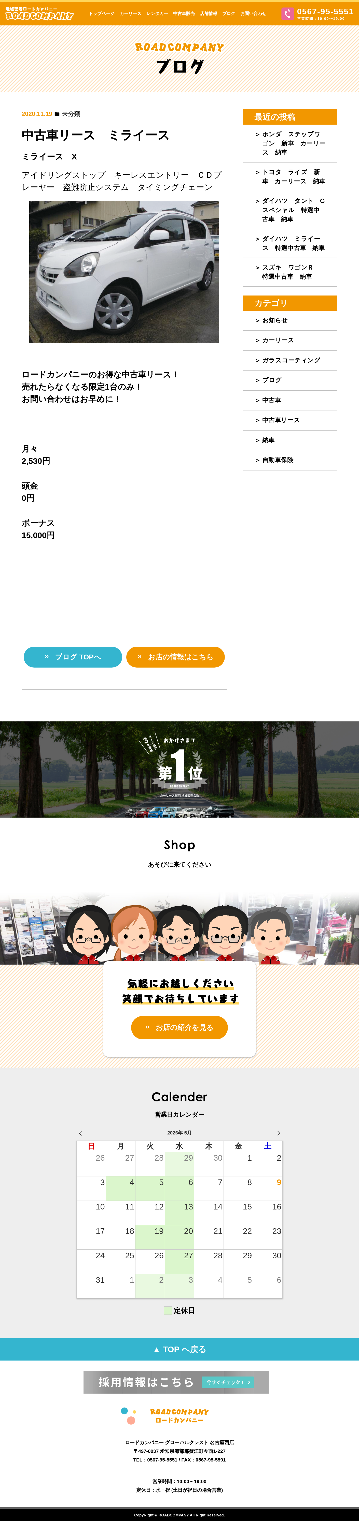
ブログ (228, 13)
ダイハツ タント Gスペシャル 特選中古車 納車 (293, 210)
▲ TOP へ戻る (179, 1349)
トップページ (102, 13)
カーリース (130, 13)
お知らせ (275, 320)
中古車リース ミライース (96, 135)
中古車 (271, 400)
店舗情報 (208, 13)
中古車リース (281, 420)
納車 (268, 440)
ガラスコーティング (291, 360)
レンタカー (157, 13)
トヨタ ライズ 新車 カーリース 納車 (293, 177)
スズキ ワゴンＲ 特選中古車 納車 (291, 272)
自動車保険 (278, 459)
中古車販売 (184, 13)
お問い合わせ (253, 13)
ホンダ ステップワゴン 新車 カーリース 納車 (294, 143)
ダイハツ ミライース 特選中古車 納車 (293, 243)
